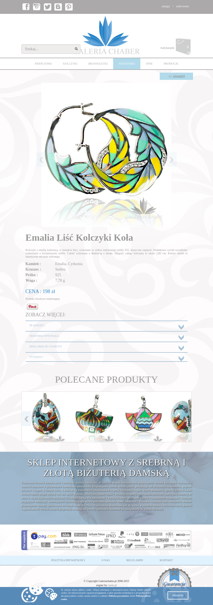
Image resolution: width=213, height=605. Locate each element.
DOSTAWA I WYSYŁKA (44, 335)
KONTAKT (166, 560)
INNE (149, 63)
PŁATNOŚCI (37, 325)
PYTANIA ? (36, 357)
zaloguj (166, 6)
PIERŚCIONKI (43, 63)
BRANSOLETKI (98, 63)
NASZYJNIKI (127, 63)
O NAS (106, 560)
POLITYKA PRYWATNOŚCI (68, 560)
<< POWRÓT (176, 76)
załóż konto (182, 6)
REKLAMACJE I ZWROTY (46, 346)
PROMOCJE (171, 63)
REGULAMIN (134, 560)
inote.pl (112, 585)
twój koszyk (176, 48)
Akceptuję (178, 595)
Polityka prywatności (119, 596)
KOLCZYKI (70, 63)
